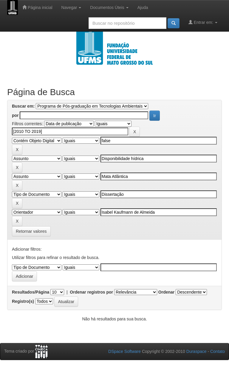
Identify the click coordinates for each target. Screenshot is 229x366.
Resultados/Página (30, 292)
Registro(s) (23, 301)
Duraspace (196, 351)
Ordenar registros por (91, 292)
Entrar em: (202, 22)
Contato (217, 351)
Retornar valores (31, 231)
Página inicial (37, 7)
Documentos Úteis (109, 7)
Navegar (71, 7)
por (15, 115)
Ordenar (166, 292)
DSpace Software (124, 351)
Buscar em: (23, 106)
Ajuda (142, 7)
